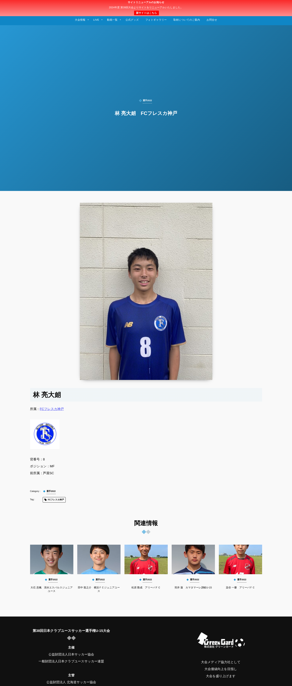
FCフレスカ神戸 (52, 409)
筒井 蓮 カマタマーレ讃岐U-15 (193, 587)
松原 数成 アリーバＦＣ (146, 587)
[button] (281, 5)
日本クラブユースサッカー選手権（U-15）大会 (146, 8)
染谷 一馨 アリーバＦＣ (240, 587)
